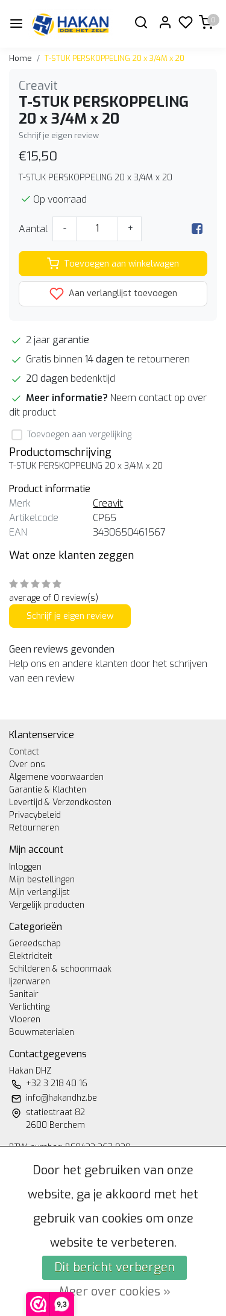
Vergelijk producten (46, 905)
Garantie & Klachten (47, 790)
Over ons (27, 764)
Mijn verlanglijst (39, 892)
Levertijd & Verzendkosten (60, 802)
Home (20, 58)
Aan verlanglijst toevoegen (113, 293)
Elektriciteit (30, 956)
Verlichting (29, 1007)
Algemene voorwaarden (56, 777)
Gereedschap (35, 943)
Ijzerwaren (29, 981)
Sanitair (24, 994)
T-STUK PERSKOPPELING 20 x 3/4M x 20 (114, 58)
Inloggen (25, 867)
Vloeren (24, 1019)
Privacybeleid (35, 815)
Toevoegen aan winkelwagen (113, 263)
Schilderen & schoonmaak (60, 969)
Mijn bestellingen (42, 879)
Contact (24, 752)
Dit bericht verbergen (114, 1267)
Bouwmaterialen (41, 1032)
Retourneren (34, 828)
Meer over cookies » (115, 1291)
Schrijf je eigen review (59, 135)
